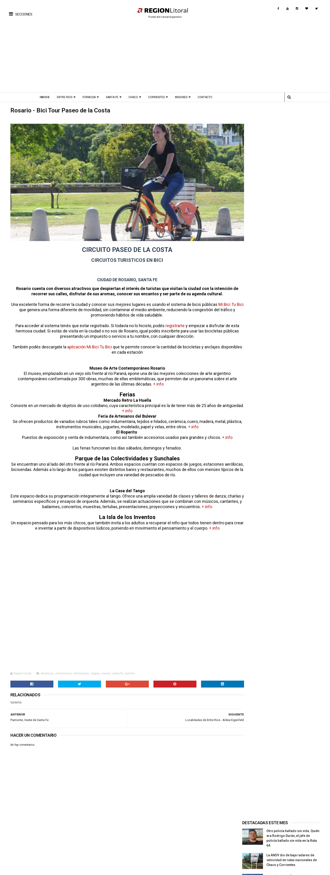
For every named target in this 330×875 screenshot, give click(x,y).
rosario (104, 670)
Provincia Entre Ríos (271, 838)
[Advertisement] (165, 57)
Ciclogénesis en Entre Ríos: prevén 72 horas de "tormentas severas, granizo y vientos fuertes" (293, 209)
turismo (128, 670)
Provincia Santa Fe (270, 835)
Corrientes (160, 97)
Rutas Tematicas (22, 854)
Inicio (48, 97)
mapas (93, 670)
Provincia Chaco (268, 848)
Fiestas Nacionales (73, 841)
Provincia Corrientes (272, 841)
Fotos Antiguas (120, 835)
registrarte (170, 322)
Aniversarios (69, 844)
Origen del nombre (123, 851)
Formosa (93, 97)
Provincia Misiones (270, 844)
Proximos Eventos (73, 835)
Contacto (209, 97)
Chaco (137, 97)
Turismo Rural (20, 851)
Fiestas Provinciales (74, 838)
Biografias (117, 838)
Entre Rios (68, 97)
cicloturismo (62, 670)
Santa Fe (116, 97)
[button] (20, 10)
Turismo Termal (21, 844)
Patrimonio (117, 844)
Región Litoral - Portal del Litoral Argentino (68, 869)
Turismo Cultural (22, 835)
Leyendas (116, 841)
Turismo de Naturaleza (26, 848)
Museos (115, 848)
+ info (153, 380)
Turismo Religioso (23, 838)
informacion (80, 670)
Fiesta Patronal (70, 851)
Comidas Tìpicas (169, 844)
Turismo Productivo (24, 841)
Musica (161, 838)
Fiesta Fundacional (73, 848)
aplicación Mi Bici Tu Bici (95, 343)
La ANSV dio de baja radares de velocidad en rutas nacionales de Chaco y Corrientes (292, 146)
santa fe (116, 670)
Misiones (185, 97)
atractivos (45, 670)
